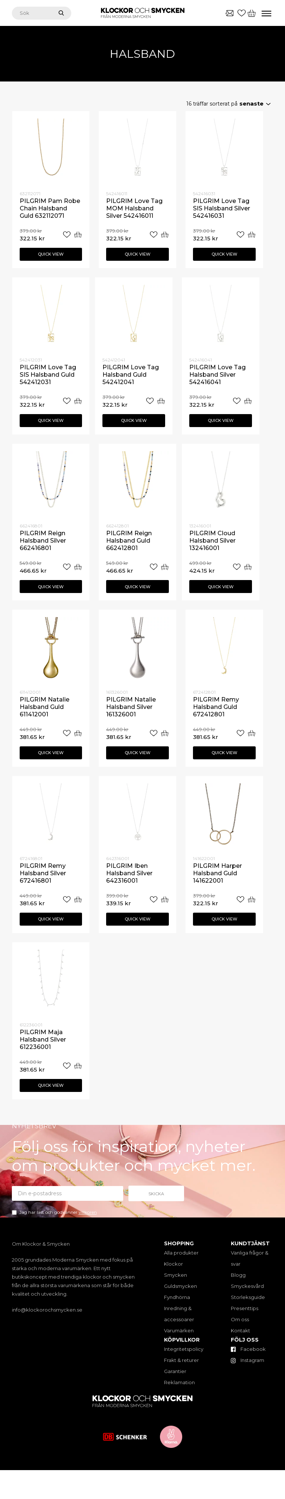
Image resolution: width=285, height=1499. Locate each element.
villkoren (88, 1212)
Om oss (240, 1319)
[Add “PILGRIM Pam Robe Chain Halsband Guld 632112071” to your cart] (78, 234)
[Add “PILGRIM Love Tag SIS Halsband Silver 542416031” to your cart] (251, 234)
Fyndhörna (177, 1297)
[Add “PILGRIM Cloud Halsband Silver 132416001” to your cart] (248, 567)
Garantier (175, 1371)
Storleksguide (248, 1297)
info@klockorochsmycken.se (47, 1310)
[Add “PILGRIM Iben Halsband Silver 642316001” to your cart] (164, 899)
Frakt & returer (181, 1360)
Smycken (175, 1275)
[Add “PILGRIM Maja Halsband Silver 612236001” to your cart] (78, 1066)
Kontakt (240, 1330)
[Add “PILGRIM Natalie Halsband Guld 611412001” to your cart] (78, 733)
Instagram (247, 1360)
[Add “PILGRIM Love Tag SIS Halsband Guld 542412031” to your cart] (78, 401)
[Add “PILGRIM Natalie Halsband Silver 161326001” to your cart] (164, 733)
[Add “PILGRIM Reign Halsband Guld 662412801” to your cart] (164, 567)
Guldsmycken (180, 1286)
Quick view (50, 254)
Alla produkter (181, 1253)
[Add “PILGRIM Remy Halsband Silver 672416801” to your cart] (78, 899)
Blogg (238, 1275)
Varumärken (179, 1330)
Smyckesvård (247, 1286)
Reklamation (179, 1382)
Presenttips (244, 1308)
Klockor (173, 1264)
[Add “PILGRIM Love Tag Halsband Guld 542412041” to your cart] (161, 401)
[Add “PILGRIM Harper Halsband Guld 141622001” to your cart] (251, 899)
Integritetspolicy (183, 1349)
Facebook (248, 1349)
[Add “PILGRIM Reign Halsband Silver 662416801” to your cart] (78, 567)
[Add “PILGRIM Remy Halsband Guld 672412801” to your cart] (251, 733)
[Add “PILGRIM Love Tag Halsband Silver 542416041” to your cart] (248, 401)
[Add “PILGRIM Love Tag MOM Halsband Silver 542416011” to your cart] (164, 234)
